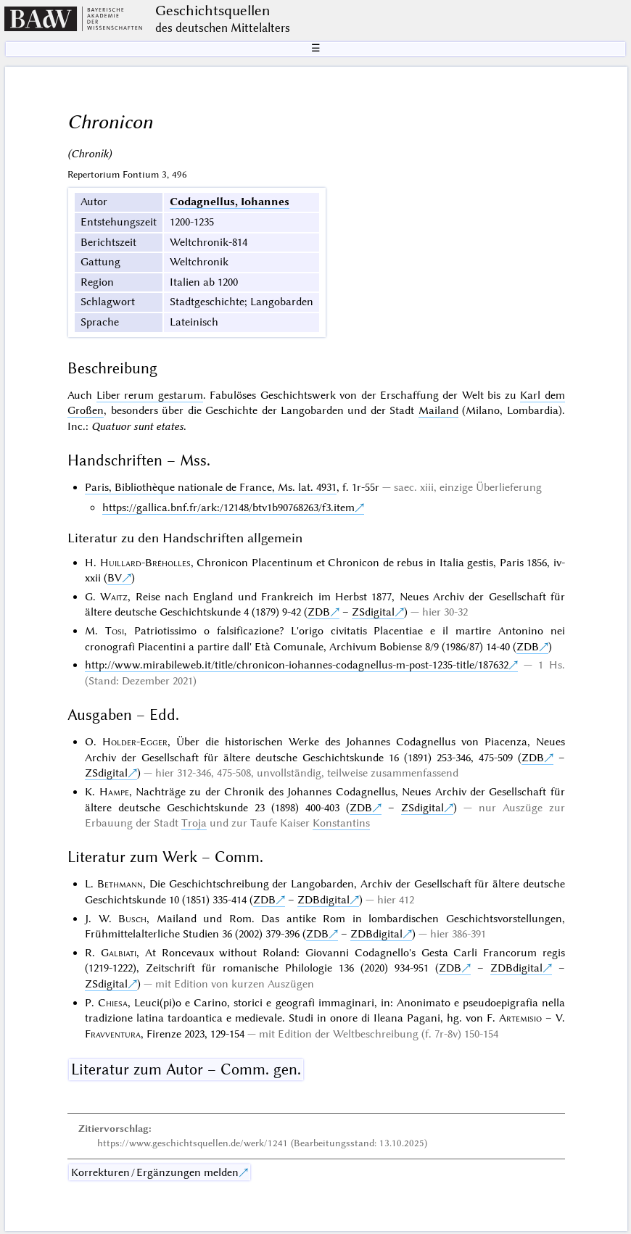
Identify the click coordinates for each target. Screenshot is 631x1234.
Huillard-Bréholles (145, 562)
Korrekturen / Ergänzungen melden (155, 1172)
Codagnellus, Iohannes (229, 201)
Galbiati (118, 952)
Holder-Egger (135, 741)
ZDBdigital (323, 899)
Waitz (114, 596)
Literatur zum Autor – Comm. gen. (186, 1069)
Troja (194, 822)
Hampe (114, 791)
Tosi (114, 630)
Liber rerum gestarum (149, 395)
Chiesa (113, 1002)
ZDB (319, 611)
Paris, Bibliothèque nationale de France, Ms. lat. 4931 (211, 487)
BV (114, 577)
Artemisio (520, 1017)
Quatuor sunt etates (137, 426)
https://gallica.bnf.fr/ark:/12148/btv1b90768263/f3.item (228, 507)
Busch (132, 918)
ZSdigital (373, 611)
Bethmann (120, 883)
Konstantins (341, 822)
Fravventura (113, 1033)
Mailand (438, 410)
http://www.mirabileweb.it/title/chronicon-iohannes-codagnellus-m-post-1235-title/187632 (296, 664)
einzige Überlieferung (491, 487)
